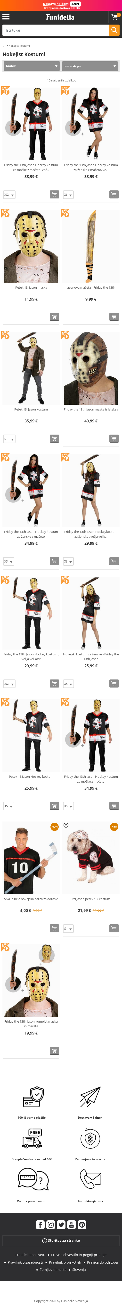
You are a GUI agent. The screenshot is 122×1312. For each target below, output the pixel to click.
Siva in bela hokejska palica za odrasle (31, 899)
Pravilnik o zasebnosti (25, 1262)
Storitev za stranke (61, 1240)
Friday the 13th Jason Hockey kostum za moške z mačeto (91, 779)
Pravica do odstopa (102, 1262)
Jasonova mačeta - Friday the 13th (90, 287)
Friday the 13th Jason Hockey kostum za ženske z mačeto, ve (91, 167)
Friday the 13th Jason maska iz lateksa (91, 409)
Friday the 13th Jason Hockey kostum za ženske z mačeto (31, 534)
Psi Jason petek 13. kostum (91, 899)
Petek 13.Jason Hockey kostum (31, 776)
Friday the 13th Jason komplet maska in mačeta (31, 1023)
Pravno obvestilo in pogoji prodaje (78, 1254)
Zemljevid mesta (53, 1269)
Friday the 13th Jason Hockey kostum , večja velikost (31, 656)
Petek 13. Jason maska (31, 287)
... (3, 46)
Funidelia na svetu (30, 1254)
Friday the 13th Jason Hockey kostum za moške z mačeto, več (31, 167)
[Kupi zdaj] (54, 194)
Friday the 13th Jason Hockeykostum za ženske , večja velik (90, 534)
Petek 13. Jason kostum (31, 409)
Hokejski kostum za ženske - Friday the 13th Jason (91, 656)
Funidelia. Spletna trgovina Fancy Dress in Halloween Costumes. (60, 17)
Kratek (11, 66)
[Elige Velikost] (9, 194)
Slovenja (79, 1269)
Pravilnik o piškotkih (65, 1262)
